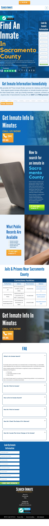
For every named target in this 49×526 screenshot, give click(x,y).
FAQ (25, 505)
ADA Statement (40, 523)
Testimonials (25, 503)
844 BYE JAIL (24, 2)
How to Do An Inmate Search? (13, 404)
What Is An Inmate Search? (12, 363)
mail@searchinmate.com (25, 512)
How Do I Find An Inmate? (11, 393)
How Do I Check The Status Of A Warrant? (16, 428)
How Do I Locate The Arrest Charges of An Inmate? (19, 440)
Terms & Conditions (30, 523)
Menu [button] (46, 7)
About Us (25, 501)
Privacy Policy (20, 523)
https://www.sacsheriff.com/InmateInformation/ (41, 295)
